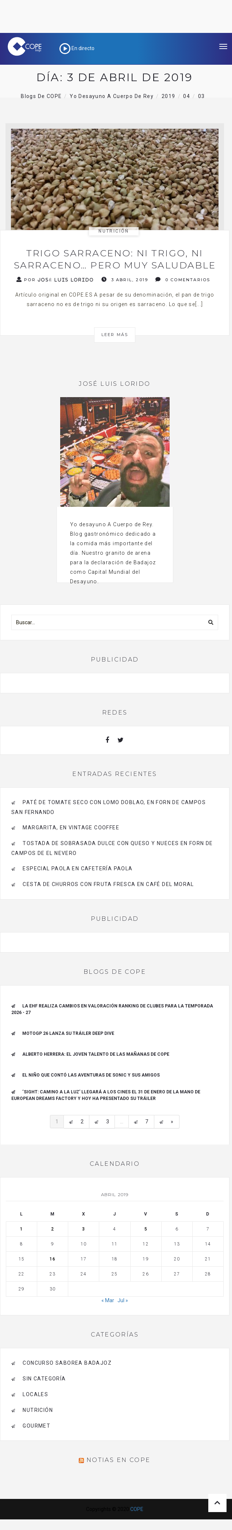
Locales (35, 1394)
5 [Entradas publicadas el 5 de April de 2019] (145, 1229)
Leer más (114, 334)
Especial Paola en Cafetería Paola (77, 868)
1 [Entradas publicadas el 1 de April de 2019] (21, 1229)
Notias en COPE (118, 1459)
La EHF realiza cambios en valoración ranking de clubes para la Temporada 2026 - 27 (112, 1009)
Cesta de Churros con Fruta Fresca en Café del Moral (108, 884)
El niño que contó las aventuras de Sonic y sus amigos (91, 1075)
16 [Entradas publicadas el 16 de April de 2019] (52, 1259)
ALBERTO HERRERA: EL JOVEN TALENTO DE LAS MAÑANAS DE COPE (95, 1054)
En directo (76, 48)
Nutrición (113, 231)
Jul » (122, 1300)
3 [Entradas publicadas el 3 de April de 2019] (83, 1229)
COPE (136, 1509)
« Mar (107, 1300)
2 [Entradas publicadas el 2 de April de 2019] (52, 1229)
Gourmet (36, 1426)
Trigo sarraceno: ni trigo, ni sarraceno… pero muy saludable (115, 259)
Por (55, 279)
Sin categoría (44, 1379)
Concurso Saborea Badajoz (67, 1363)
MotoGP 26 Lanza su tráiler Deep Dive (68, 1033)
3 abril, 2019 (124, 279)
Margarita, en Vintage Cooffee (71, 827)
